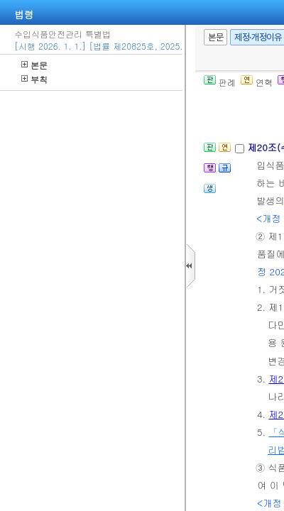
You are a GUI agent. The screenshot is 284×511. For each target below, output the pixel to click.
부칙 (34, 79)
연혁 (257, 82)
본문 (34, 65)
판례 (220, 82)
